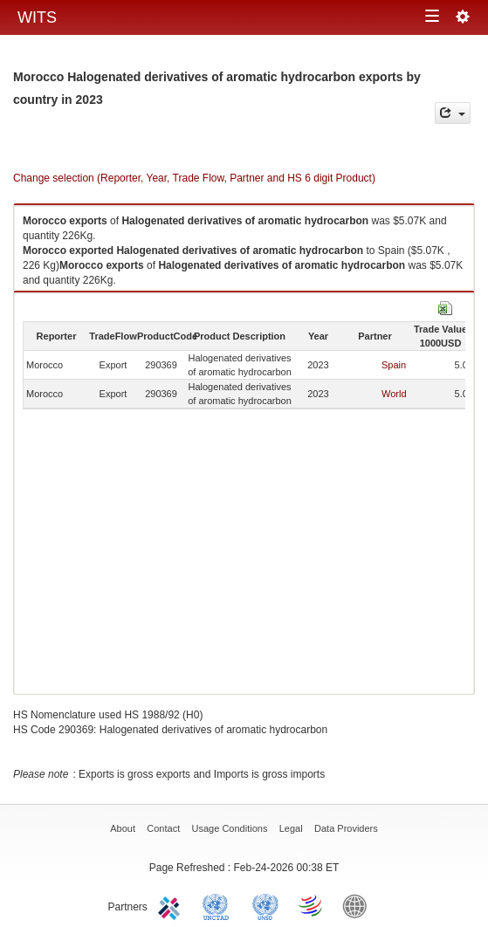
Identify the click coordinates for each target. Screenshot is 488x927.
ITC (172, 905)
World (394, 393)
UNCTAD (219, 905)
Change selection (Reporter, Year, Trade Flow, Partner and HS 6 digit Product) (194, 178)
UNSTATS (265, 905)
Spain (393, 365)
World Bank (358, 905)
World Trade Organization (311, 905)
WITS (37, 17)
